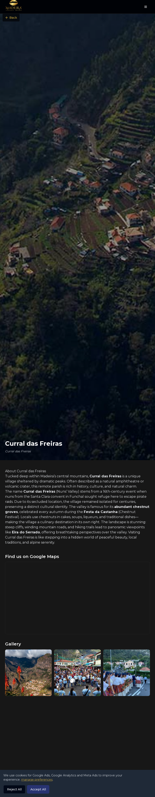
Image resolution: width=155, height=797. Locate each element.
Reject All (14, 789)
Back (11, 18)
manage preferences (37, 780)
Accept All (38, 789)
